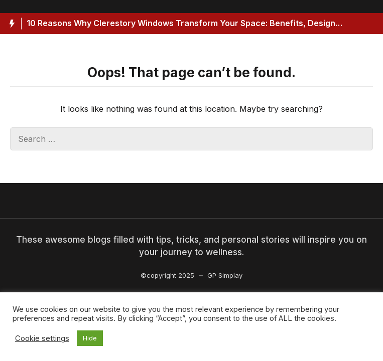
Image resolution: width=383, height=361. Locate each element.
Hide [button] (90, 338)
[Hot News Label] (11, 24)
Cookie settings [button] (42, 338)
